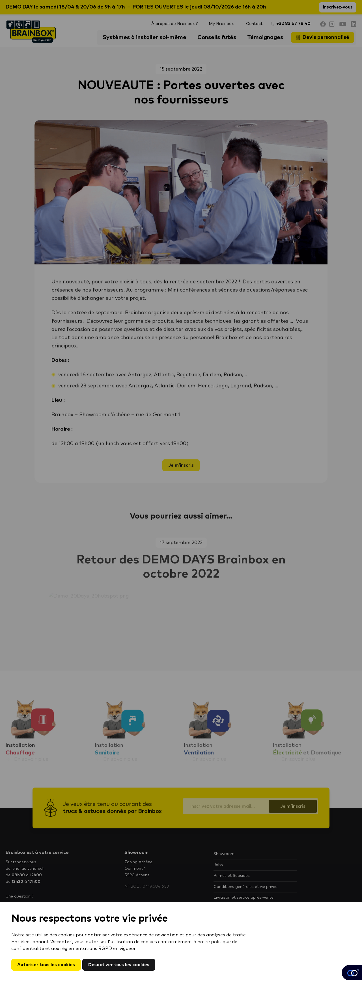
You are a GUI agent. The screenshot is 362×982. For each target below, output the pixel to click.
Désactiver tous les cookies (118, 964)
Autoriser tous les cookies (46, 964)
